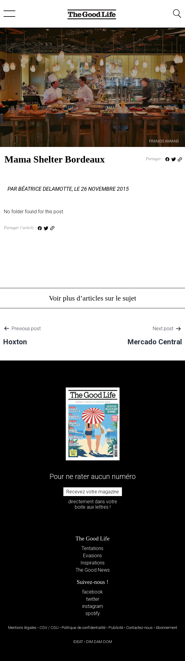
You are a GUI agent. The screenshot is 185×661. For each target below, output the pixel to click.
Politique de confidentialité (84, 627)
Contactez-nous (139, 627)
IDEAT (78, 641)
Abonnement (166, 627)
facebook (92, 592)
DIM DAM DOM (99, 641)
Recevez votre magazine (92, 492)
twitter (92, 599)
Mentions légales (22, 627)
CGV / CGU (49, 627)
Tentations (92, 548)
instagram (92, 606)
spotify (92, 613)
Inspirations (92, 563)
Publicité (115, 627)
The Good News (93, 570)
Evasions (92, 555)
